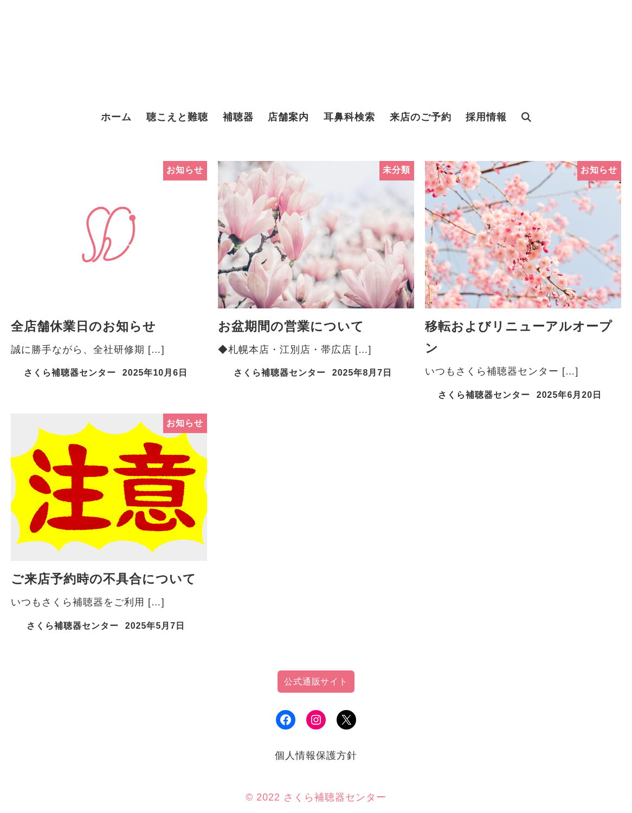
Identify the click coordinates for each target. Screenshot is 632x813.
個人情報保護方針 (316, 755)
